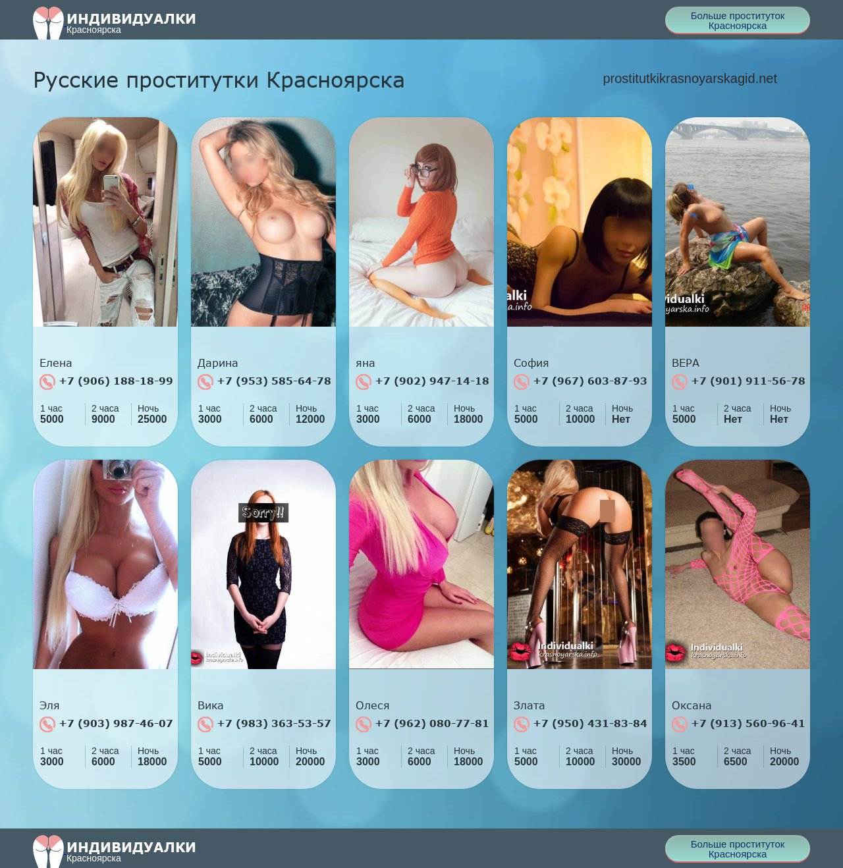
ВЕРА (685, 363)
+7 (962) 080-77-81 (422, 724)
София (531, 363)
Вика (211, 705)
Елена (56, 363)
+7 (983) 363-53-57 (264, 724)
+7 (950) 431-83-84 (580, 724)
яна (365, 363)
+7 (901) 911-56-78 (738, 382)
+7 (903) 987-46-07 (106, 724)
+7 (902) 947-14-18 (422, 382)
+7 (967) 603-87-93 (580, 382)
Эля (50, 705)
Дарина (218, 363)
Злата (529, 705)
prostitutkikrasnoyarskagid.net (690, 78)
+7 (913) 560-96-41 (738, 724)
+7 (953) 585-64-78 (264, 382)
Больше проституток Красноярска (738, 20)
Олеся (373, 705)
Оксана (692, 705)
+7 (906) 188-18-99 (106, 382)
